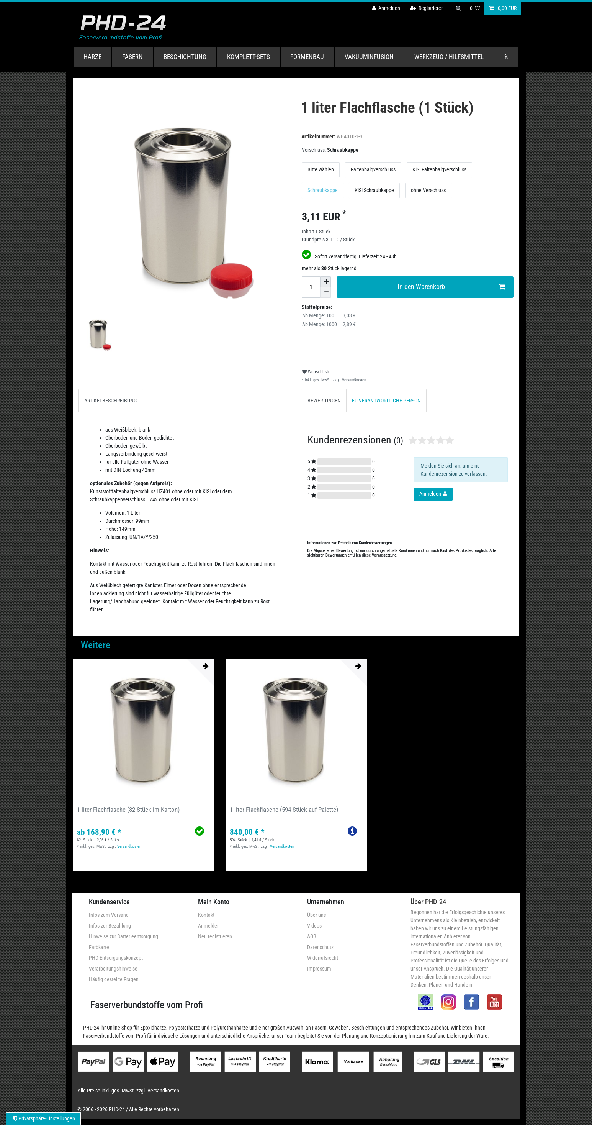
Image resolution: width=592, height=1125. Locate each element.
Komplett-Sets (248, 57)
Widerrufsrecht (322, 958)
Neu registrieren (215, 936)
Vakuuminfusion (369, 57)
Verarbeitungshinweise (113, 969)
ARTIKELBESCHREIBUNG (110, 400)
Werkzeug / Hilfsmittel (449, 57)
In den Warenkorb (451, 286)
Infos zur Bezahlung (110, 926)
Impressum (319, 969)
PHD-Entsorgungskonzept (116, 958)
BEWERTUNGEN (324, 400)
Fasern (132, 57)
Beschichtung (185, 57)
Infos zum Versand (109, 915)
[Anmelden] (384, 8)
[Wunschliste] (475, 8)
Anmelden (209, 926)
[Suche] (458, 8)
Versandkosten (353, 380)
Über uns (316, 915)
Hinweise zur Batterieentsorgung (123, 936)
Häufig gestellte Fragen (114, 979)
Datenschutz (320, 947)
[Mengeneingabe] (311, 287)
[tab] (110, 400)
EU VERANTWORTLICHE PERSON (386, 400)
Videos (314, 926)
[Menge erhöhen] (325, 281)
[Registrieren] (425, 8)
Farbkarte (99, 947)
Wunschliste (316, 371)
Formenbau (307, 57)
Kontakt (206, 915)
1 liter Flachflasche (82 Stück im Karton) (128, 809)
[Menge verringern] (325, 292)
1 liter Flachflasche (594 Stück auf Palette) (284, 809)
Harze (92, 57)
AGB (311, 936)
